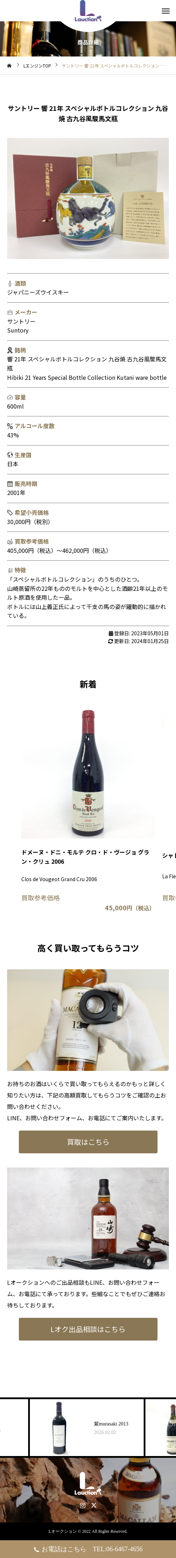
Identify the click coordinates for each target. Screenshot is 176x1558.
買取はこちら (88, 1142)
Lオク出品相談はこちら (88, 1329)
